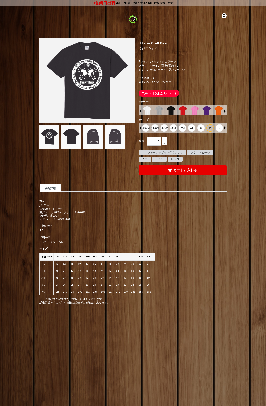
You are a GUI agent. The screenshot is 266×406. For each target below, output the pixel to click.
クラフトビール (200, 152)
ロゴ (144, 159)
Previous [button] (140, 111)
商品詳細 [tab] (50, 188)
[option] (147, 110)
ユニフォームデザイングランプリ (162, 152)
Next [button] (225, 111)
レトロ (175, 159)
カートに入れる (182, 170)
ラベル (159, 159)
